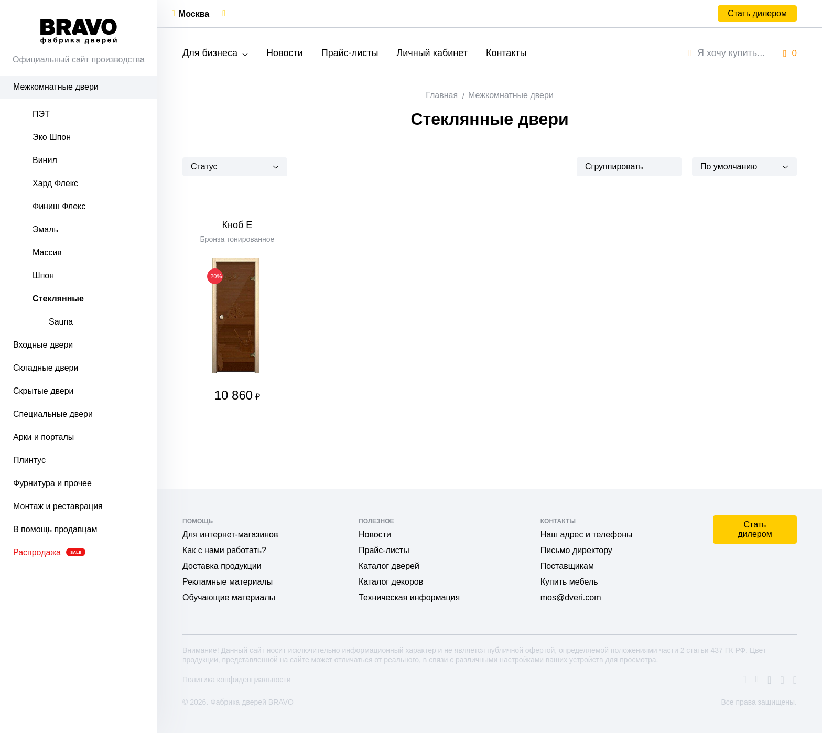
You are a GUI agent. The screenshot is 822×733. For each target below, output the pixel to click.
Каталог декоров (391, 581)
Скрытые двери (43, 390)
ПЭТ (41, 114)
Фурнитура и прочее (52, 483)
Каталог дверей (389, 566)
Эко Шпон (52, 137)
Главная (442, 95)
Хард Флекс (55, 183)
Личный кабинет (431, 53)
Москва (194, 13)
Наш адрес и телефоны (586, 534)
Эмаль (45, 229)
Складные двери (45, 367)
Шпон (43, 275)
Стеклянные (58, 298)
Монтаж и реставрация (58, 506)
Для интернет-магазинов (230, 534)
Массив (47, 252)
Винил (45, 160)
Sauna (61, 321)
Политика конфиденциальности (236, 679)
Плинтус (29, 460)
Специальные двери (53, 413)
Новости (284, 53)
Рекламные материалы (227, 581)
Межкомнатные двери (56, 86)
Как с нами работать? (224, 550)
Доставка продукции (222, 566)
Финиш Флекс (59, 206)
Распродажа (49, 552)
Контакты (506, 53)
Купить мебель (569, 581)
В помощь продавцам (55, 529)
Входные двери (43, 344)
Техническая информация (409, 597)
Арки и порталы (43, 437)
